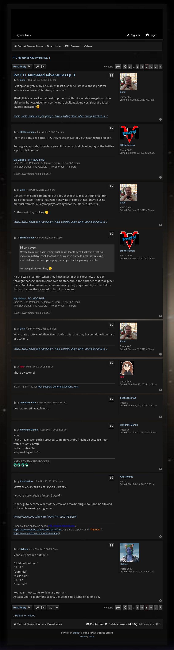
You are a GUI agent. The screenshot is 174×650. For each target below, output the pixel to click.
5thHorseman (127, 145)
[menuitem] (151, 36)
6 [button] (151, 67)
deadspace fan (128, 398)
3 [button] (137, 67)
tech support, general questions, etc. (58, 387)
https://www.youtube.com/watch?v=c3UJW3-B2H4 (45, 517)
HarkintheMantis (129, 425)
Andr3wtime (126, 477)
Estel (122, 92)
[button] (118, 67)
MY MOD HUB (36, 160)
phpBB (76, 633)
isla (122, 377)
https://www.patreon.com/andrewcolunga (36, 533)
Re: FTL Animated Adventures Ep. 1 (44, 75)
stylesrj (124, 564)
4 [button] (142, 67)
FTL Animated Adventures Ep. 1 (31, 58)
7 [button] (155, 67)
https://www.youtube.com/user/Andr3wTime (37, 530)
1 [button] (130, 67)
